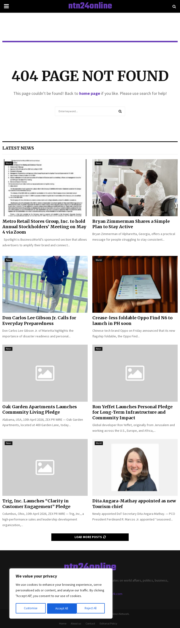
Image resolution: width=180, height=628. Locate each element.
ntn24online (90, 6)
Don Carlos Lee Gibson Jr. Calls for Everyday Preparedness (39, 320)
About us (76, 623)
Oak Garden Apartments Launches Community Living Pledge (39, 409)
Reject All (61, 608)
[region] (60, 594)
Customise (30, 608)
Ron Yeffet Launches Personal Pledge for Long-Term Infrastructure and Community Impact (132, 412)
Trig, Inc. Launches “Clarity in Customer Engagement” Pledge (36, 503)
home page (89, 93)
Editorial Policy (108, 623)
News (98, 163)
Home (62, 623)
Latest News (18, 148)
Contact (90, 623)
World (9, 163)
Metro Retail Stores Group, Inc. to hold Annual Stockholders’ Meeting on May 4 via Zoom (44, 227)
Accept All (92, 608)
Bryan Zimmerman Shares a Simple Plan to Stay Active (131, 224)
